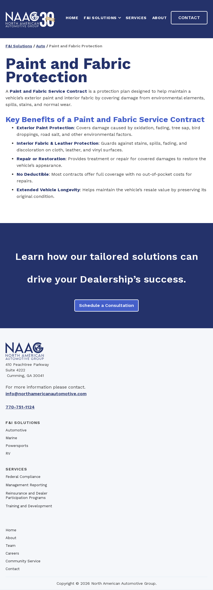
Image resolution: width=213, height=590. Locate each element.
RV (8, 453)
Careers (12, 553)
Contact (189, 17)
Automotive (16, 430)
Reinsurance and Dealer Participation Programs (26, 495)
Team (11, 546)
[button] (101, 17)
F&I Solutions (19, 46)
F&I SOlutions (23, 422)
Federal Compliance (23, 477)
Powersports (17, 446)
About (159, 17)
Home (11, 530)
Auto (40, 46)
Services (136, 17)
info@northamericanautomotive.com (46, 393)
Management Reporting (26, 485)
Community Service (23, 561)
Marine (11, 438)
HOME (72, 17)
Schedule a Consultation (106, 305)
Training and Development (29, 506)
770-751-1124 (20, 407)
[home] (30, 19)
